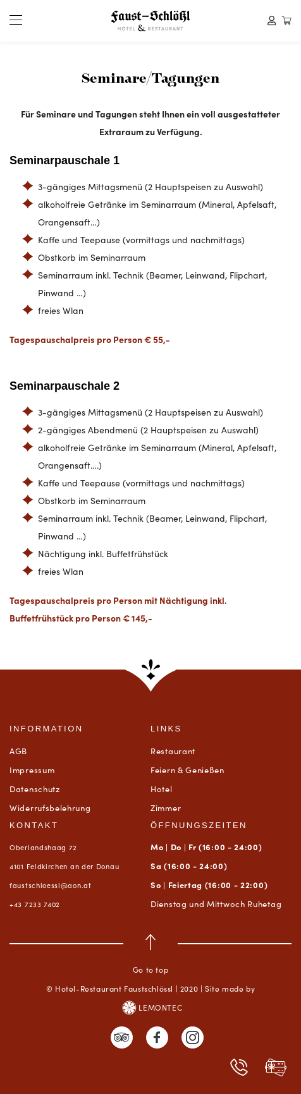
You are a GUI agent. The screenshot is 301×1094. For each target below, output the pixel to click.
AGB (18, 751)
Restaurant (172, 751)
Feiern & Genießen (187, 770)
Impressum (31, 770)
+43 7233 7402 (34, 904)
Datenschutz (34, 789)
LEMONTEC (152, 1008)
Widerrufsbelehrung (50, 808)
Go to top (150, 954)
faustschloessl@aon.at (50, 885)
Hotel (161, 789)
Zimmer (165, 808)
